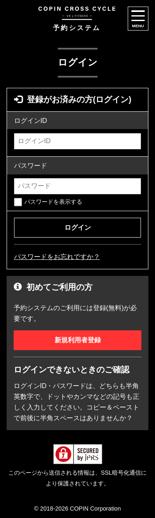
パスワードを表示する (53, 201)
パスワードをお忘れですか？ (57, 256)
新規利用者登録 (78, 340)
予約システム (76, 19)
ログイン (77, 227)
